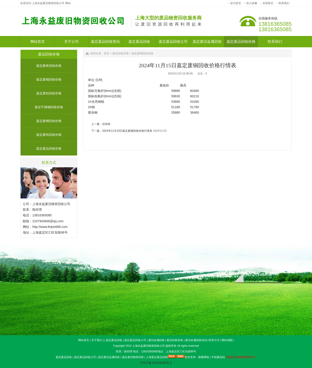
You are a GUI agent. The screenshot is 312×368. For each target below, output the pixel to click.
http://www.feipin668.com (50, 227)
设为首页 (235, 3)
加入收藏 (251, 3)
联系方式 (213, 340)
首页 (106, 53)
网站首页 (83, 340)
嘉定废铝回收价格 (48, 93)
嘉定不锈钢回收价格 (49, 107)
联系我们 (284, 3)
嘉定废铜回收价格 (48, 79)
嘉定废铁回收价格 (48, 65)
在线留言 (267, 3)
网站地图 (227, 340)
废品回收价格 (120, 53)
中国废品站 (218, 357)
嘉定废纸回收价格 (48, 134)
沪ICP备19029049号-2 (156, 363)
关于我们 (96, 340)
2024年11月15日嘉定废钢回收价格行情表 (127, 130)
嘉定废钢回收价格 (48, 121)
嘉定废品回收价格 (48, 148)
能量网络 (203, 357)
